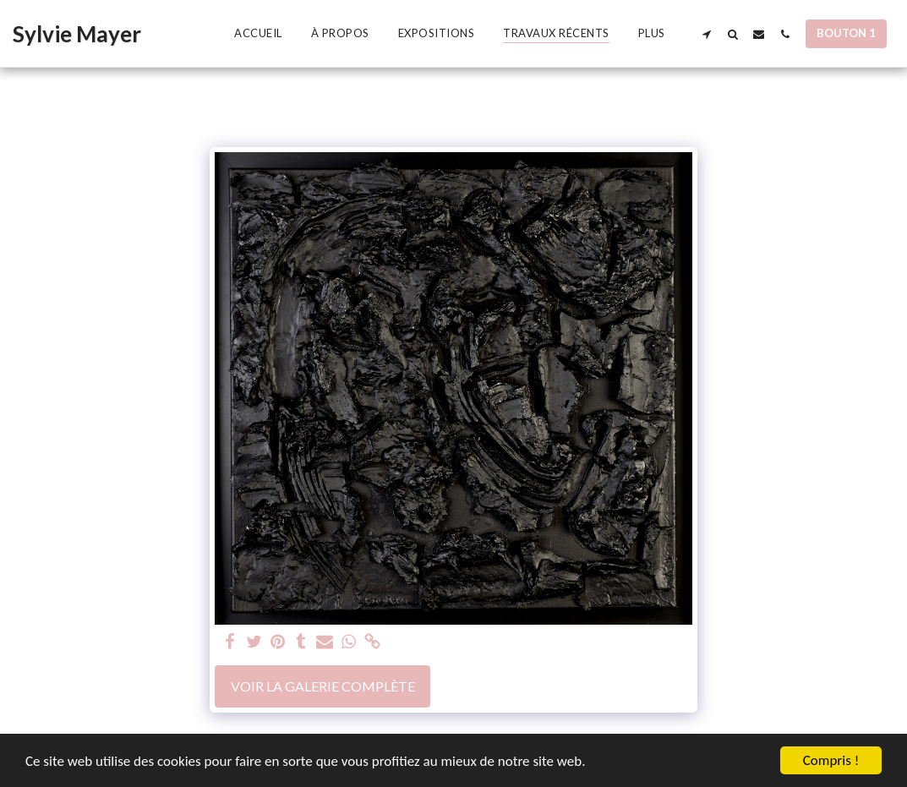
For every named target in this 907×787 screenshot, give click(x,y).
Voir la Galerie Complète (323, 686)
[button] (706, 34)
